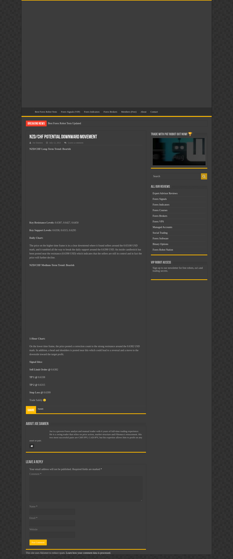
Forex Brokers (110, 111)
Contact (154, 111)
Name (33, 506)
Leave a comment (75, 142)
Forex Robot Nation (163, 249)
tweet (40, 409)
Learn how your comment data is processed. (88, 553)
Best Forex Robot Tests (46, 111)
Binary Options (160, 244)
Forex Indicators (92, 111)
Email (33, 518)
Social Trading (160, 232)
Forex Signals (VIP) (70, 111)
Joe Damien (38, 142)
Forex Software (161, 238)
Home (28, 111)
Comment (35, 474)
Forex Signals (160, 199)
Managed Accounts (162, 227)
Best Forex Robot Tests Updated (64, 123)
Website (33, 529)
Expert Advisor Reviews (165, 193)
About (144, 111)
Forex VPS (158, 221)
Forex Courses (160, 210)
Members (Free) (129, 111)
